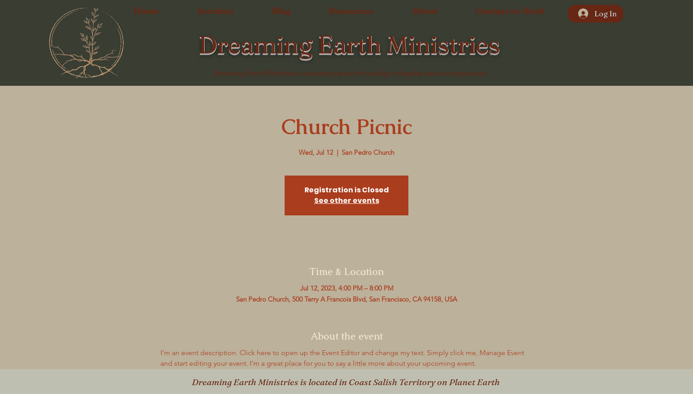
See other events (346, 200)
